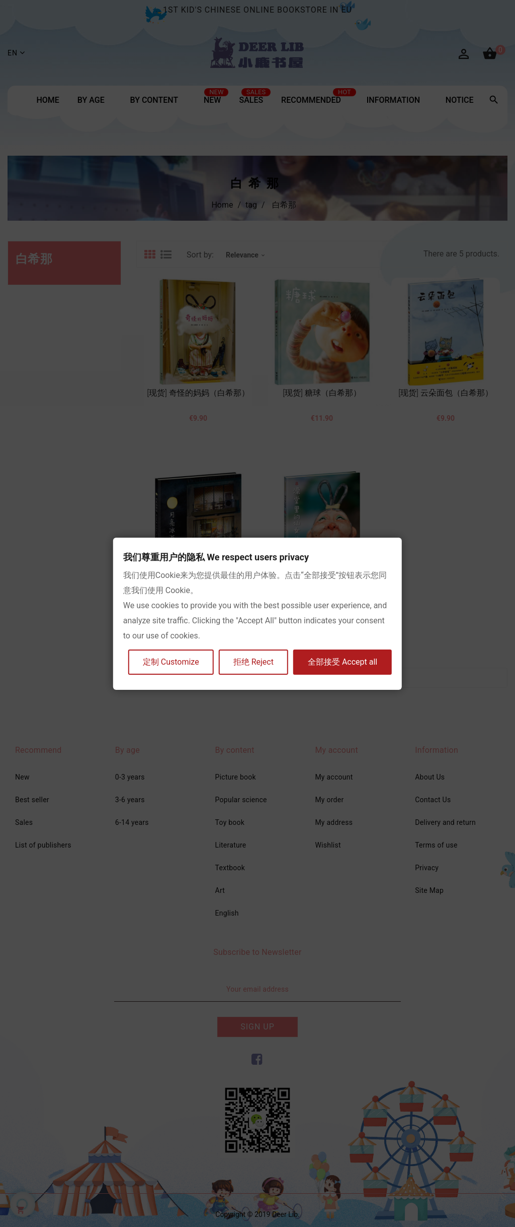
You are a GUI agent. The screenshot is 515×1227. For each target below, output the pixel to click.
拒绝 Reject (253, 662)
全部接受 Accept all (342, 662)
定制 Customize (171, 662)
